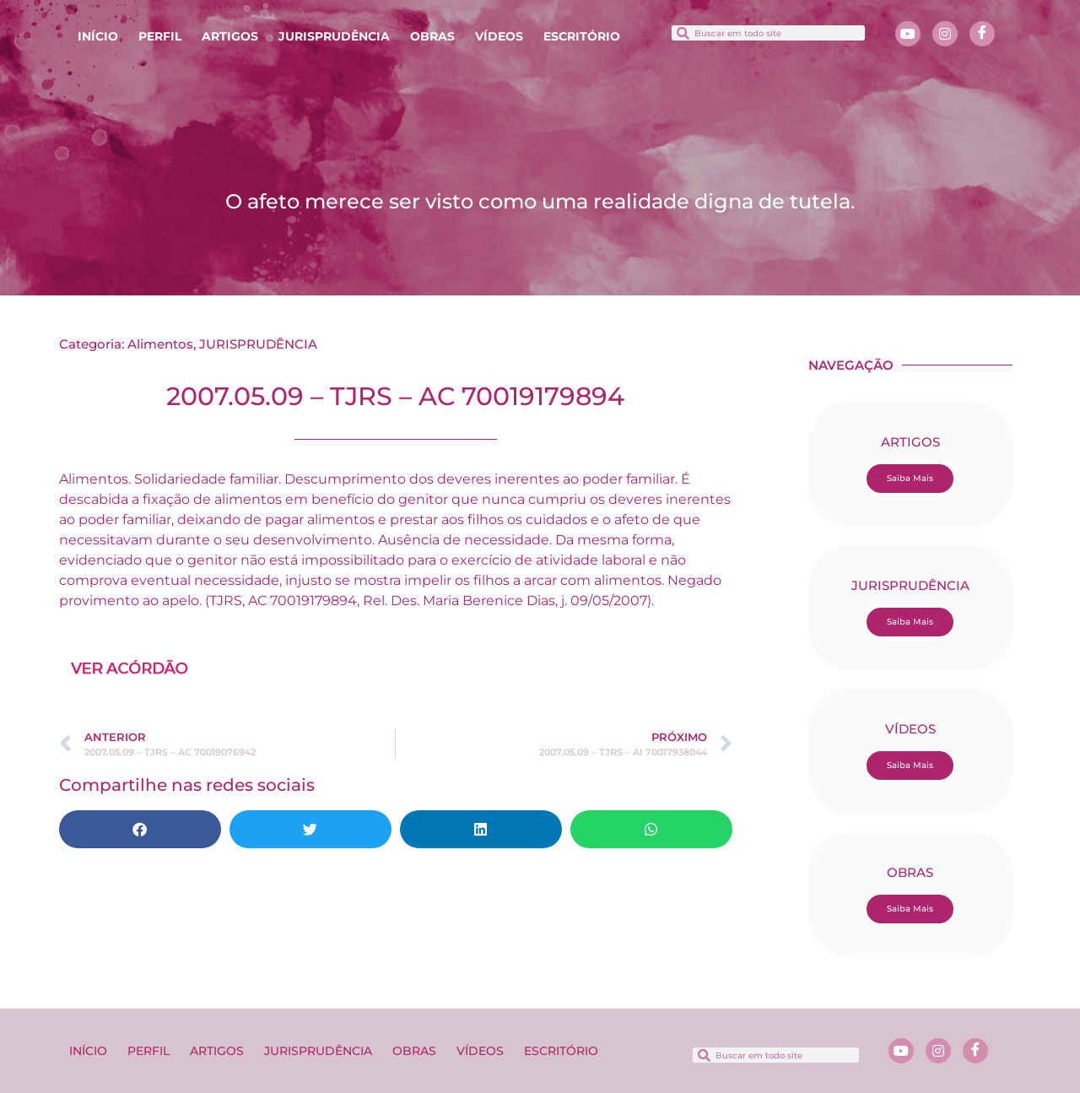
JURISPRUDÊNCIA (334, 36)
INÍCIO (98, 36)
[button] (140, 829)
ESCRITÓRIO (581, 36)
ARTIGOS (230, 36)
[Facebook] (982, 33)
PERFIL (159, 36)
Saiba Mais (910, 478)
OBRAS (432, 36)
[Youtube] (908, 33)
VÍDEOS (499, 36)
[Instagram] (945, 33)
